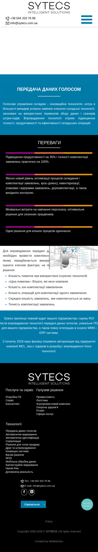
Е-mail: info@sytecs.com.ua (38, 485)
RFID (9, 458)
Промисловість (45, 396)
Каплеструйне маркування (22, 464)
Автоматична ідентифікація (22, 437)
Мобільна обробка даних (21, 461)
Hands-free (12, 468)
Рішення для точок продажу (23, 444)
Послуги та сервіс (20, 390)
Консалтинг (13, 403)
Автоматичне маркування (21, 434)
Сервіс (10, 400)
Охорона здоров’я (47, 407)
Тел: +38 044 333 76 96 (35, 481)
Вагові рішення (15, 454)
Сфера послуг (45, 414)
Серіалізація (13, 441)
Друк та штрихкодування (21, 447)
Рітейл (40, 410)
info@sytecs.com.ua (23, 23)
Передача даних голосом (21, 430)
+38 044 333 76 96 (22, 18)
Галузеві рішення (49, 390)
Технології (13, 424)
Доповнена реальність (19, 471)
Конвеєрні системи (17, 451)
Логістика (42, 400)
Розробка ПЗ (13, 396)
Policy (49, 521)
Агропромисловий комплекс (53, 403)
